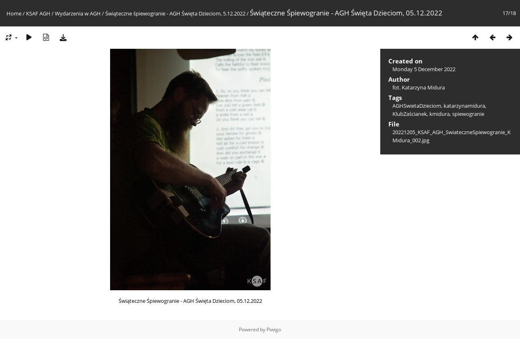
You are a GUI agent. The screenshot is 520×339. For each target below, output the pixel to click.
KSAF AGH (38, 13)
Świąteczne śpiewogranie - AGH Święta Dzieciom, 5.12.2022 (176, 13)
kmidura (439, 113)
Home (14, 13)
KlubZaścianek (409, 113)
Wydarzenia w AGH (78, 13)
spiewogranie (468, 113)
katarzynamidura (464, 105)
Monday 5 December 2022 (423, 69)
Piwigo (273, 329)
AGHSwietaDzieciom (416, 105)
